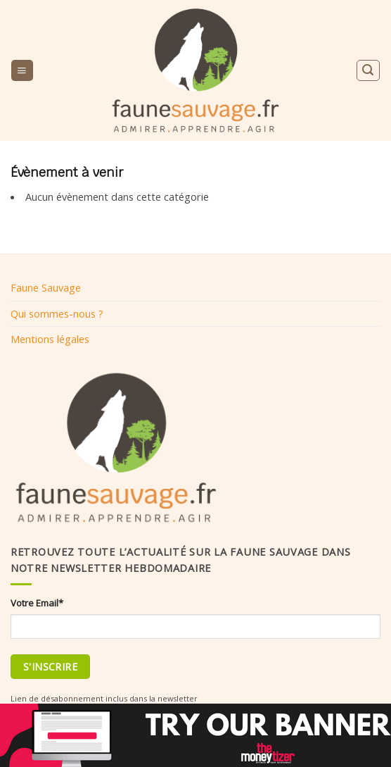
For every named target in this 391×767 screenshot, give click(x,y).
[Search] (368, 70)
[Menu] (21, 70)
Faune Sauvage (46, 287)
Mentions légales (50, 339)
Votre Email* (37, 603)
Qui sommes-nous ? (57, 313)
